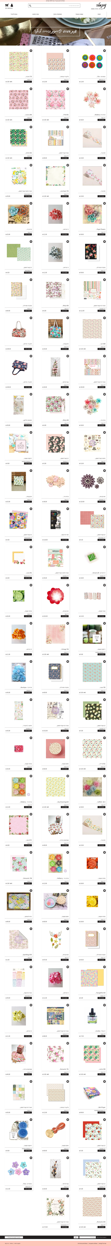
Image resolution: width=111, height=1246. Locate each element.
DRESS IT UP (101, 79)
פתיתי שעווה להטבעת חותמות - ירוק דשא (21, 611)
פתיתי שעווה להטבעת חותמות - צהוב (95, 916)
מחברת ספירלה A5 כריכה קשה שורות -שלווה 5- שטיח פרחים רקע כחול (56, 687)
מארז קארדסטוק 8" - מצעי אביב (60, 153)
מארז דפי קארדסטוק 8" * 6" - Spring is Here (19, 1107)
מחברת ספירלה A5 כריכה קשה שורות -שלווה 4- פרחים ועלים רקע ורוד (92, 954)
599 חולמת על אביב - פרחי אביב (96, 1069)
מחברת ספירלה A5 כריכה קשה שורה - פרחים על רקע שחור (92, 267)
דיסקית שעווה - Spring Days (24, 458)
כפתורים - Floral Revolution (97, 76)
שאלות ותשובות (93, 1243)
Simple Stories (27, 270)
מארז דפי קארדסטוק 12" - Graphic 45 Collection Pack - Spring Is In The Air (58, 1031)
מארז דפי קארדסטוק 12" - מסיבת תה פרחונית (93, 382)
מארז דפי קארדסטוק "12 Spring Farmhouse (56, 725)
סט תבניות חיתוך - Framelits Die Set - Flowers (56, 611)
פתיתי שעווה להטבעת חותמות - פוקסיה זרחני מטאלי (20, 764)
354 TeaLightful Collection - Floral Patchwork (95, 993)
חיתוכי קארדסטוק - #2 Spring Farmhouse (93, 458)
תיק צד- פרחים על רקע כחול (24, 382)
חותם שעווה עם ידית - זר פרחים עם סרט (58, 1145)
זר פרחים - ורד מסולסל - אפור (61, 267)
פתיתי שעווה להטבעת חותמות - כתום (95, 878)
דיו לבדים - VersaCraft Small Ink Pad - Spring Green (92, 573)
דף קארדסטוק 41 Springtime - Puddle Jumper (21, 267)
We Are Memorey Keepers (98, 1110)
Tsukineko (101, 575)
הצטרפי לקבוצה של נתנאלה (14, 1237)
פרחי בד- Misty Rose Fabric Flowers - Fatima (92, 420)
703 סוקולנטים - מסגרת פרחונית (60, 191)
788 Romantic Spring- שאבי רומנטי (22, 878)
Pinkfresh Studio (27, 194)
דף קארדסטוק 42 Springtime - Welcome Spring (93, 534)
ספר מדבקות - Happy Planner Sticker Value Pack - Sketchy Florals (56, 534)
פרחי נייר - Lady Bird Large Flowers (22, 229)
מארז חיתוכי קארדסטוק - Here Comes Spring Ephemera (56, 573)
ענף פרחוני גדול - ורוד (63, 382)
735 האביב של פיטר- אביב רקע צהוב (22, 76)
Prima (102, 117)
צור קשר (7, 1243)
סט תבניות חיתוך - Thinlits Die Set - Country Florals (56, 954)
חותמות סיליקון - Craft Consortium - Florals (19, 420)
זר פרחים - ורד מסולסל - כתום (24, 649)
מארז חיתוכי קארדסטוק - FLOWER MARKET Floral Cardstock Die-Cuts (20, 191)
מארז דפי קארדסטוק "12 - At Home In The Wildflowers (57, 1222)
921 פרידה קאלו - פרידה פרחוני (97, 764)
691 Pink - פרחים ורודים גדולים (60, 115)
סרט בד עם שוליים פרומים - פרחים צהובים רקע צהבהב (92, 840)
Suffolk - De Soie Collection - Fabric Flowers (92, 802)
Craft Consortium (27, 423)
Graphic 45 (65, 1034)
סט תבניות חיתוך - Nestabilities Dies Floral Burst (93, 496)
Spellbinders (101, 499)
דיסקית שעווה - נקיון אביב (98, 649)
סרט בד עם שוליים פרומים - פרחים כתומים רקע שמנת (92, 153)
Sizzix (66, 614)
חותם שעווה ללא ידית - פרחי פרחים (59, 916)
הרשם (76, 1237)
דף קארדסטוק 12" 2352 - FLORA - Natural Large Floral (93, 725)
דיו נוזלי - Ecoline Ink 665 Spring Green (94, 1031)
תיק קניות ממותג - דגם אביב (24, 496)
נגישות (11, 1243)
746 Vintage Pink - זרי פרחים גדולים (58, 649)
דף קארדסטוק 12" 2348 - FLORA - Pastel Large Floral (94, 1184)
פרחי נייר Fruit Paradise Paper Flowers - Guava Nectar (57, 496)
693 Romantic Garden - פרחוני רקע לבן (94, 1222)
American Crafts (27, 537)
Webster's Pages (27, 575)
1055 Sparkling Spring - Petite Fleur (21, 954)
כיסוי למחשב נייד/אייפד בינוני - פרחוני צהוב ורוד (19, 916)
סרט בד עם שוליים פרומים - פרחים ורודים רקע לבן (93, 191)
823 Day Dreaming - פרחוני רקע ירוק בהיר (57, 802)
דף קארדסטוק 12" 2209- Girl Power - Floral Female (19, 534)
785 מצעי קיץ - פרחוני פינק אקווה (96, 687)
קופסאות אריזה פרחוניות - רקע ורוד (22, 1069)
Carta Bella (101, 308)
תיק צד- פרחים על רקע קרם (24, 344)
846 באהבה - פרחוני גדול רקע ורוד (22, 115)
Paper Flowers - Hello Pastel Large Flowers (92, 229)
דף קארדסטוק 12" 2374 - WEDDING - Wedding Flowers (56, 458)
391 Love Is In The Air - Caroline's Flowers (20, 573)
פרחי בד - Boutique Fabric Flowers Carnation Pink (22, 1222)
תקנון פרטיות (17, 1243)
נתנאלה (65, 79)
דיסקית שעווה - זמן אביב (25, 1145)
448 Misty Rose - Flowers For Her (59, 420)
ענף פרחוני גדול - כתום (62, 1184)
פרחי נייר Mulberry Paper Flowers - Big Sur (93, 115)
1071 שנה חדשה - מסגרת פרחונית (22, 840)
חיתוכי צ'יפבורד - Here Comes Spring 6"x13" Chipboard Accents (19, 725)
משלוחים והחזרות (82, 1243)
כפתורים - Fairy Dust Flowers (23, 1184)
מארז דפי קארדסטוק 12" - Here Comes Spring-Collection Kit (94, 305)
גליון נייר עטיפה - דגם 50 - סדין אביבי (59, 1107)
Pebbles (101, 995)
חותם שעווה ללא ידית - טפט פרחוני (59, 764)
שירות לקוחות (102, 1243)
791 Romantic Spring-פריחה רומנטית (58, 1069)
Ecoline (102, 1034)
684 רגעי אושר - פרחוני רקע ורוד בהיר (95, 344)
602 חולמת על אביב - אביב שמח (23, 153)
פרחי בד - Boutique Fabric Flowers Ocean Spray (20, 687)
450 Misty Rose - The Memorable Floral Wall (56, 305)
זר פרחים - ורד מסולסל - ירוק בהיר (22, 1031)
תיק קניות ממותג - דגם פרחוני (61, 344)
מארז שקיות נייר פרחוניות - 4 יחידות (95, 611)
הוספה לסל (101, 81)
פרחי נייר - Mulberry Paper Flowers (22, 802)
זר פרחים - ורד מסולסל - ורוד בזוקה (59, 229)
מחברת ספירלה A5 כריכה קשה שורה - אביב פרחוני (20, 305)
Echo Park (65, 461)
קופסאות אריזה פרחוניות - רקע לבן (59, 840)
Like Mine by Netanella (26, 461)
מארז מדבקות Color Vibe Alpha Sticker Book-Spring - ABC (19, 993)
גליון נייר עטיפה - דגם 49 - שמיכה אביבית (58, 76)
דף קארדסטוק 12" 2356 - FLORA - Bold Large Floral (92, 1145)
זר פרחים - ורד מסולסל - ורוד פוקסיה (59, 993)
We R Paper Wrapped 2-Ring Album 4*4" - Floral (93, 1107)
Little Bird (28, 690)
